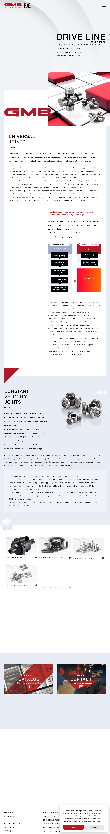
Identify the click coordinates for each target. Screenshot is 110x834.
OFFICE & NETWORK (11, 778)
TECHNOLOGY (48, 782)
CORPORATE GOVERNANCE (90, 760)
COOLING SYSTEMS (50, 756)
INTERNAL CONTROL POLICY (91, 756)
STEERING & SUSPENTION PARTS (55, 771)
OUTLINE (7, 771)
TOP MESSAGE (9, 767)
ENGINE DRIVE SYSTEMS (52, 760)
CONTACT (84, 781)
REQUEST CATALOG (88, 785)
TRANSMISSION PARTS (51, 764)
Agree (73, 827)
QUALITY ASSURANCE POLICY (54, 778)
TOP (58, 45)
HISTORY (7, 775)
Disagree (94, 827)
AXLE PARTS (47, 775)
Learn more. (96, 821)
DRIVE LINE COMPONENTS (53, 767)
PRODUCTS (68, 45)
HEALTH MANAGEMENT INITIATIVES (89, 769)
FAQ (82, 788)
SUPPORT (55, 822)
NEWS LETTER (9, 756)
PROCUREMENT (86, 764)
